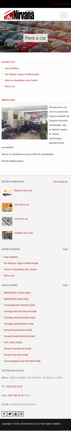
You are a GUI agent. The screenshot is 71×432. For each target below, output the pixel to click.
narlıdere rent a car (23, 233)
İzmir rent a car (21, 204)
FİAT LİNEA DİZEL (13, 342)
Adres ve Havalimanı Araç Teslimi (21, 80)
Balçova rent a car (23, 190)
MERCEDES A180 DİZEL (16, 299)
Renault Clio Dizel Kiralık (16, 355)
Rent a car (10, 86)
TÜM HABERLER (60, 182)
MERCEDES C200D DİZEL (17, 293)
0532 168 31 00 (15, 395)
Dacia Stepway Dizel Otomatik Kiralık (22, 361)
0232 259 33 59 (58, 4)
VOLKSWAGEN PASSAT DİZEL (20, 305)
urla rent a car (21, 219)
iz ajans (65, 429)
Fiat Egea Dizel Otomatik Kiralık (19, 317)
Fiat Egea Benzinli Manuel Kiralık (20, 311)
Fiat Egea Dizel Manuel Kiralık (19, 324)
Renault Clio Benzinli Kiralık (17, 348)
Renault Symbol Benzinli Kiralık (19, 336)
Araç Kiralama (12, 68)
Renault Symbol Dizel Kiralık (18, 330)
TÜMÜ (65, 249)
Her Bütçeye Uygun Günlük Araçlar (22, 74)
